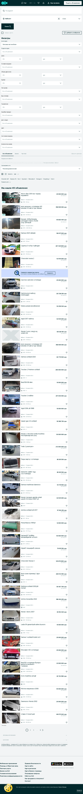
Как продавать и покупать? (34, 778)
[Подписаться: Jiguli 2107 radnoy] (62, 327)
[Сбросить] (59, 19)
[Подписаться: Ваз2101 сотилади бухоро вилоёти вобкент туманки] (62, 672)
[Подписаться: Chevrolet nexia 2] (62, 267)
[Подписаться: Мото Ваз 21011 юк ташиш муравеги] (62, 202)
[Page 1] (27, 730)
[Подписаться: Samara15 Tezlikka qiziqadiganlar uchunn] (62, 544)
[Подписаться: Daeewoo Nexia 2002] (62, 710)
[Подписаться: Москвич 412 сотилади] (62, 658)
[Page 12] (40, 730)
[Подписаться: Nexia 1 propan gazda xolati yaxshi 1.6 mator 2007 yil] (62, 506)
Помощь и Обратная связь (9, 766)
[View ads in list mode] (2, 174)
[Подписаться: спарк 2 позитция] (62, 722)
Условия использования (8, 773)
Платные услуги (5, 768)
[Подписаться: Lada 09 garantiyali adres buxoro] (62, 633)
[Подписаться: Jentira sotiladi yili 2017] (62, 518)
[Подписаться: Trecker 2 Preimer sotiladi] (62, 378)
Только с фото (9, 33)
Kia (19, 179)
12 (40, 730)
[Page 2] (30, 730)
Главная (3, 162)
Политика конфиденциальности (11, 776)
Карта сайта (29, 766)
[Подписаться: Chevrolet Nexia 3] (62, 569)
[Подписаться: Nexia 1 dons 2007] (62, 620)
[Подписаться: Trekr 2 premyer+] (62, 455)
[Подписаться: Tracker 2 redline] (62, 404)
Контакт (28, 781)
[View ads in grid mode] (6, 174)
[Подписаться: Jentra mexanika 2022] (62, 607)
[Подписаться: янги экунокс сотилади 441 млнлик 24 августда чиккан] (62, 215)
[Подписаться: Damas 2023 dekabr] (62, 241)
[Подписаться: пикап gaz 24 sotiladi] (62, 429)
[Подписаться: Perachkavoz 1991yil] (62, 531)
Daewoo (13, 179)
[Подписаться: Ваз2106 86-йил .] (62, 391)
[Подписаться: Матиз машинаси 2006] (62, 697)
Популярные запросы (32, 773)
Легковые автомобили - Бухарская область (33, 162)
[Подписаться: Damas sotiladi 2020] (62, 365)
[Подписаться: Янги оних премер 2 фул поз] (62, 582)
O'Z (31, 3)
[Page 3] (33, 730)
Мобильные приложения (8, 763)
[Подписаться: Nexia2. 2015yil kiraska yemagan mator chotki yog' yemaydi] (62, 228)
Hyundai (24, 179)
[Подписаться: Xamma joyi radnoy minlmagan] (62, 302)
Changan (39, 179)
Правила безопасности (33, 763)
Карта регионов (30, 768)
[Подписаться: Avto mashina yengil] (62, 684)
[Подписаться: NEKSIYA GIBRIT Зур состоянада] (62, 480)
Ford (52, 179)
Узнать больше (62, 787)
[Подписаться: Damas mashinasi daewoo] (62, 493)
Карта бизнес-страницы (33, 771)
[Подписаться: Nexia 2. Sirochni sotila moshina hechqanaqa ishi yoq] (62, 442)
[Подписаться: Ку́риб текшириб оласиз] (62, 557)
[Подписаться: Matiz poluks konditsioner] (62, 314)
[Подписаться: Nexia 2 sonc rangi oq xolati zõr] (62, 340)
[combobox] (42, 11)
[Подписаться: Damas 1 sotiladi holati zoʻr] (62, 646)
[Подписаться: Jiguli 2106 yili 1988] (62, 417)
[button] (43, 3)
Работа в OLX (29, 776)
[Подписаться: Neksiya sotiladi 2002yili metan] (62, 595)
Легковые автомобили (17, 162)
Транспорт (8, 162)
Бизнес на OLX (5, 771)
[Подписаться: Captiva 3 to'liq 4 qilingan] (62, 254)
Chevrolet (5, 179)
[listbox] (69, 19)
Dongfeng (46, 179)
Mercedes (32, 179)
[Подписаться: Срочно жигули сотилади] (62, 288)
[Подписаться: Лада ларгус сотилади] (62, 468)
